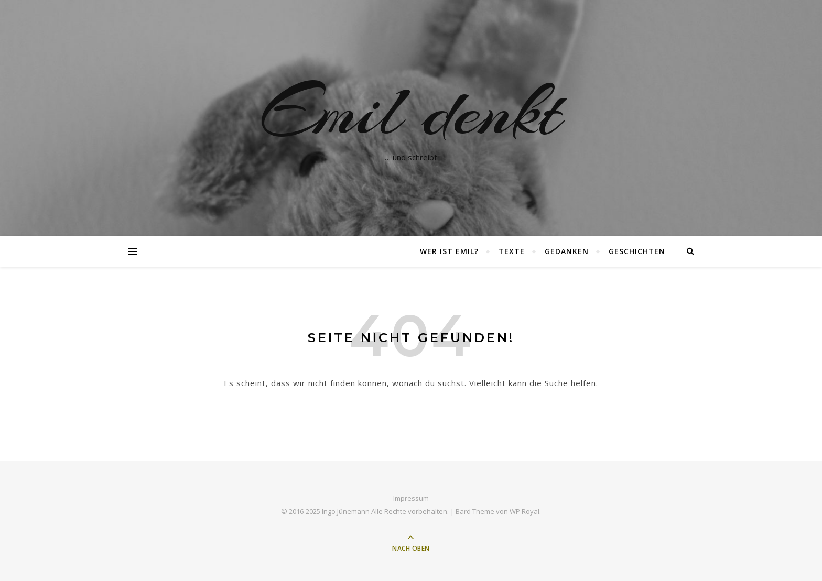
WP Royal (524, 511)
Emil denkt (411, 111)
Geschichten (637, 251)
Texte (512, 251)
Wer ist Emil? (449, 251)
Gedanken (567, 251)
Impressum (411, 498)
